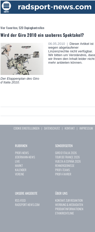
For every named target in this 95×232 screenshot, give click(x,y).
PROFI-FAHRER (63, 174)
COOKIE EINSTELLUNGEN (26, 128)
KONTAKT (70, 128)
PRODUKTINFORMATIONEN (69, 209)
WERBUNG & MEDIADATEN (69, 204)
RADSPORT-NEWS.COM (27, 204)
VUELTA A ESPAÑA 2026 (68, 161)
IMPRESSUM (86, 128)
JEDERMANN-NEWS (25, 157)
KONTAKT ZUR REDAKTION (69, 200)
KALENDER (20, 170)
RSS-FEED (20, 200)
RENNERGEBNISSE (64, 165)
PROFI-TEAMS (62, 170)
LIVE (17, 161)
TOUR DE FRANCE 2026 (67, 157)
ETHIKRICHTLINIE (64, 213)
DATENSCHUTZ (52, 128)
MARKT (19, 165)
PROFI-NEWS (22, 153)
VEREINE (19, 174)
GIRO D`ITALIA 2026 (66, 153)
